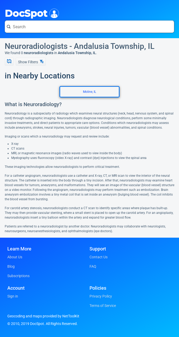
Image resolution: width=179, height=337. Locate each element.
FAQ (93, 266)
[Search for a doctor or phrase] (89, 26)
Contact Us (99, 257)
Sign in (12, 296)
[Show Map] (9, 62)
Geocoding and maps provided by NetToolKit (43, 316)
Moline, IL (89, 92)
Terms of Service (103, 306)
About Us (14, 257)
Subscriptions (18, 276)
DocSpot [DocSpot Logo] (31, 13)
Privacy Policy (101, 296)
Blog (11, 266)
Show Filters (30, 62)
